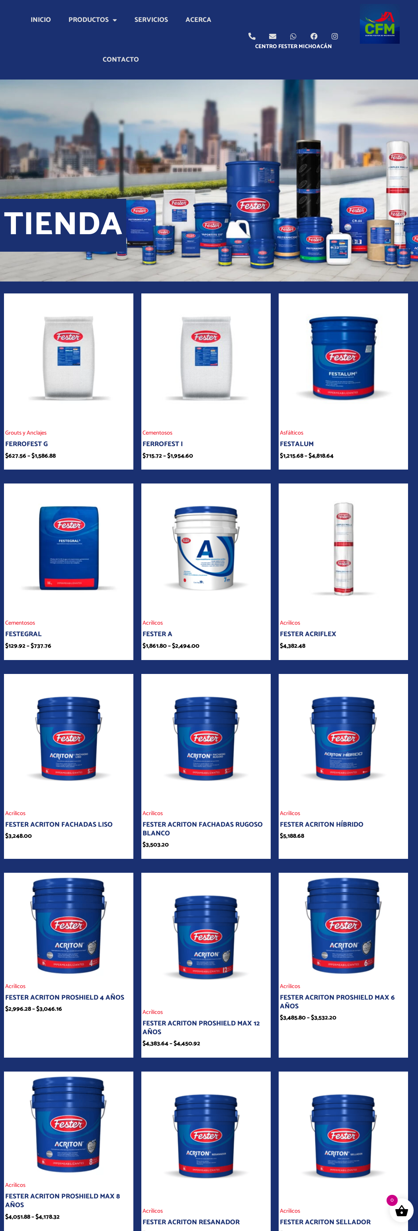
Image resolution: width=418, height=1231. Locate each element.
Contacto (121, 59)
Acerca (198, 19)
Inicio (41, 19)
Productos (92, 20)
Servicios (151, 19)
